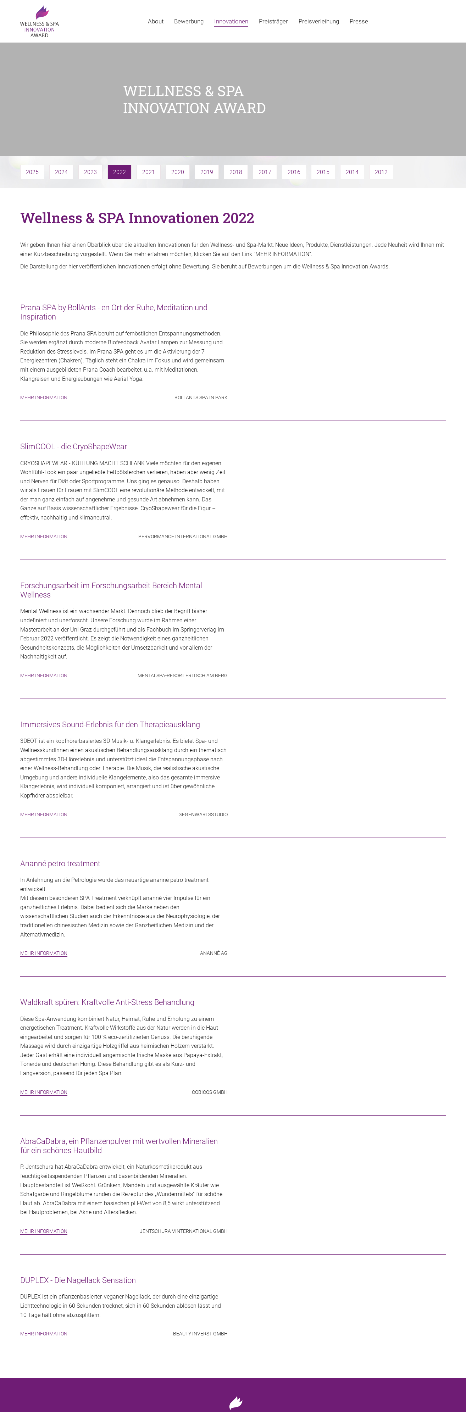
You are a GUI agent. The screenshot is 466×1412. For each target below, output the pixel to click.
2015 (323, 121)
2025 (32, 121)
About (155, 21)
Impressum (376, 1389)
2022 (119, 121)
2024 (61, 121)
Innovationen (231, 21)
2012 (381, 121)
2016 (294, 121)
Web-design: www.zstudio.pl (47, 1397)
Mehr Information (43, 346)
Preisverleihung (319, 21)
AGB (441, 1389)
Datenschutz (412, 1389)
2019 (206, 121)
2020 (177, 121)
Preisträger (273, 21)
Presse (359, 21)
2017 (265, 121)
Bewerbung (189, 21)
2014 (352, 121)
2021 (148, 121)
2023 (90, 121)
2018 (235, 121)
